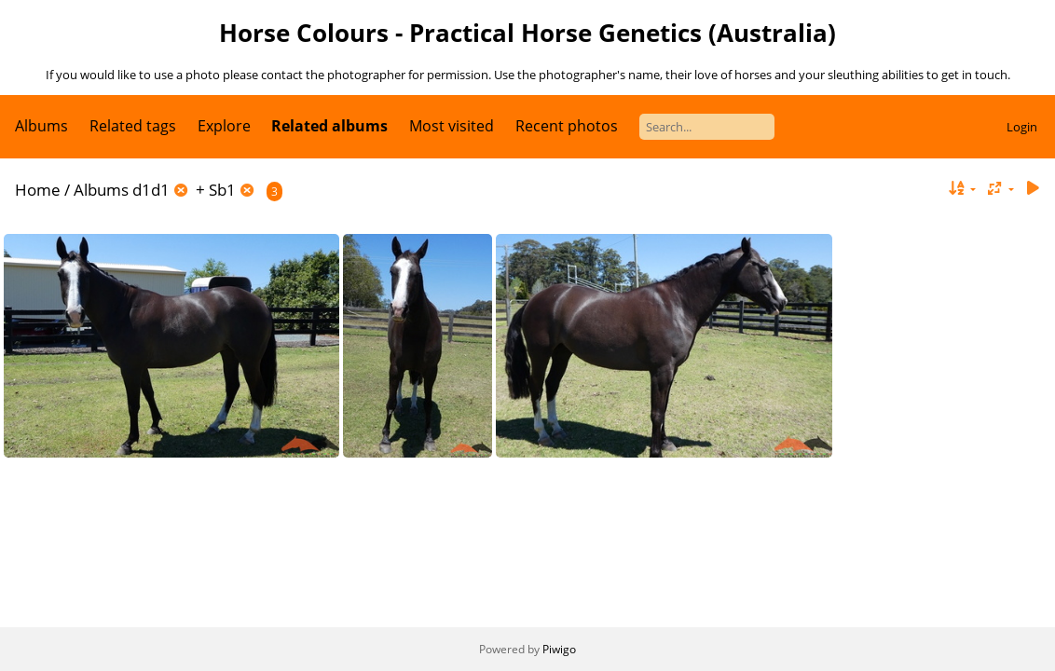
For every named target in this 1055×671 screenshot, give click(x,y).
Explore (224, 126)
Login (1022, 126)
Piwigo (559, 649)
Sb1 (222, 189)
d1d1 (151, 189)
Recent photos (566, 126)
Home (38, 189)
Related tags (132, 126)
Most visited (451, 126)
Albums (41, 126)
